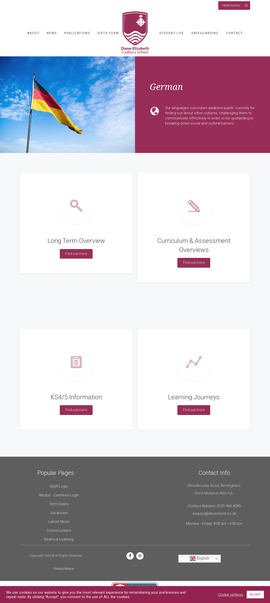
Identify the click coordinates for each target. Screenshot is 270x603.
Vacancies (59, 513)
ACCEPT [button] (255, 594)
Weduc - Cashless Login (59, 495)
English (199, 559)
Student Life (171, 33)
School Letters (59, 530)
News (52, 33)
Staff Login (59, 486)
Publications (77, 33)
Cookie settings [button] (230, 594)
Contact (234, 33)
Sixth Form (108, 33)
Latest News (59, 521)
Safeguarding (205, 33)
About (33, 33)
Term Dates (59, 504)
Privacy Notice (64, 568)
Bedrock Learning (59, 539)
